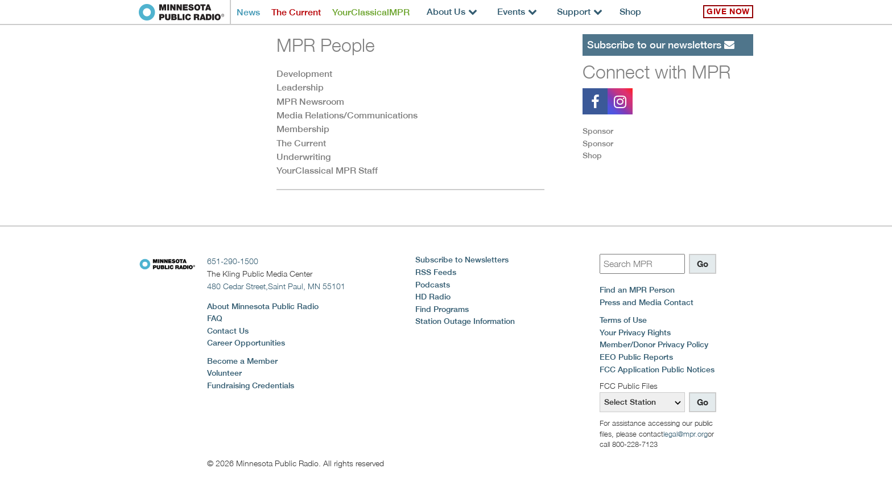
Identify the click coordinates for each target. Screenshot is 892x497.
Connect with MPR (656, 72)
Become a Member (242, 360)
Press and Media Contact (646, 302)
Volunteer (224, 372)
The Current (296, 12)
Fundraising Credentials (250, 385)
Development (304, 73)
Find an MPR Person (637, 289)
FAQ (214, 318)
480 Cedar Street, (276, 286)
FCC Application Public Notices (657, 369)
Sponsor (598, 130)
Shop (630, 11)
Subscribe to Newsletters (462, 259)
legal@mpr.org (685, 433)
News (248, 12)
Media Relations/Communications (347, 115)
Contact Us (228, 330)
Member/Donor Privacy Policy (654, 344)
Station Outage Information (465, 321)
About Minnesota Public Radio (263, 306)
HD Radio (433, 296)
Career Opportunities (246, 342)
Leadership (300, 87)
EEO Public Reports (636, 357)
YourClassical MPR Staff (327, 170)
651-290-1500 (232, 261)
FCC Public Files (629, 386)
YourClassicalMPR (371, 12)
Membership (302, 129)
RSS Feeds (435, 272)
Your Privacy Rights (635, 332)
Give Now (728, 11)
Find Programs (442, 309)
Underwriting (303, 156)
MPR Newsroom (310, 101)
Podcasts (432, 284)
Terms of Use (623, 320)
